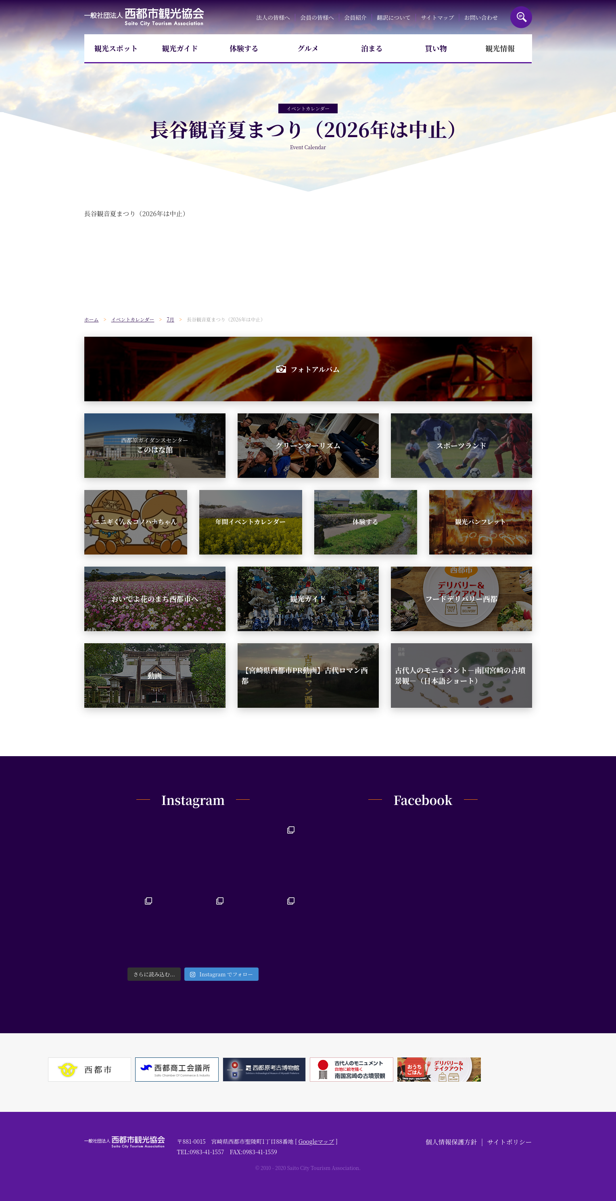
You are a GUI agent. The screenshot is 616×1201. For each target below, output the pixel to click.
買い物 (436, 48)
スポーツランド (461, 445)
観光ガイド (180, 48)
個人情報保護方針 (451, 1142)
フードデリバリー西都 (461, 598)
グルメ (308, 48)
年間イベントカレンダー (250, 521)
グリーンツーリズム (308, 445)
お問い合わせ (481, 17)
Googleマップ (316, 1141)
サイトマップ (437, 17)
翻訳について (394, 17)
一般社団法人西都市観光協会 (144, 17)
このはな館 (154, 445)
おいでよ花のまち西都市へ (154, 598)
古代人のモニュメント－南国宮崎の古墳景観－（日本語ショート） (460, 675)
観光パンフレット (480, 521)
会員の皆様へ (317, 17)
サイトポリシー (509, 1142)
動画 (155, 675)
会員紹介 (355, 17)
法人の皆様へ (273, 17)
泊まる (372, 48)
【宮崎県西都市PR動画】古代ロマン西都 (305, 675)
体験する (244, 48)
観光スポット (116, 48)
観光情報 (499, 48)
